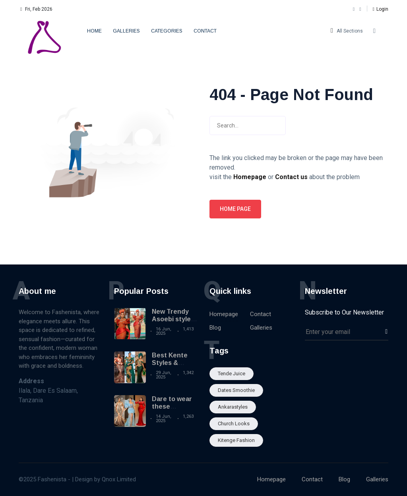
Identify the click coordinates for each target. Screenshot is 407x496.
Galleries (126, 31)
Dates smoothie (236, 390)
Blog (215, 327)
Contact (205, 31)
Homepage (223, 314)
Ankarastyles (233, 407)
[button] (380, 9)
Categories (166, 31)
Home (94, 31)
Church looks (234, 424)
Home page (235, 209)
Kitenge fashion (236, 440)
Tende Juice (231, 373)
